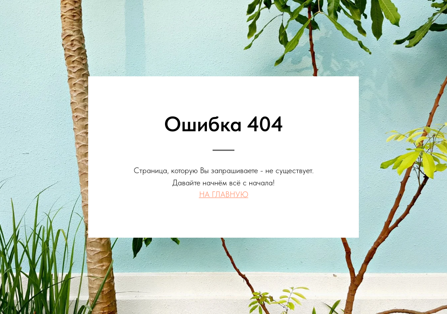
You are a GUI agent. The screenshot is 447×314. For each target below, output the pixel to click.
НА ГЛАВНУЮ (223, 194)
